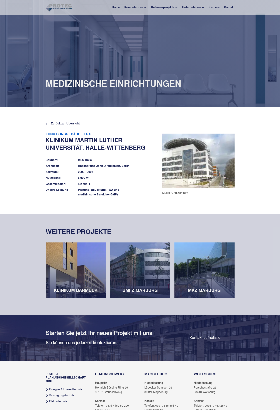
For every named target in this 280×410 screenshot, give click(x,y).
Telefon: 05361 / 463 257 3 (211, 405)
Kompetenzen (135, 7)
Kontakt (229, 7)
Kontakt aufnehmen (206, 338)
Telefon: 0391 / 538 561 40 (161, 405)
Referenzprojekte (164, 7)
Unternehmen (193, 7)
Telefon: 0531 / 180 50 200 (112, 405)
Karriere (214, 7)
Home (116, 7)
